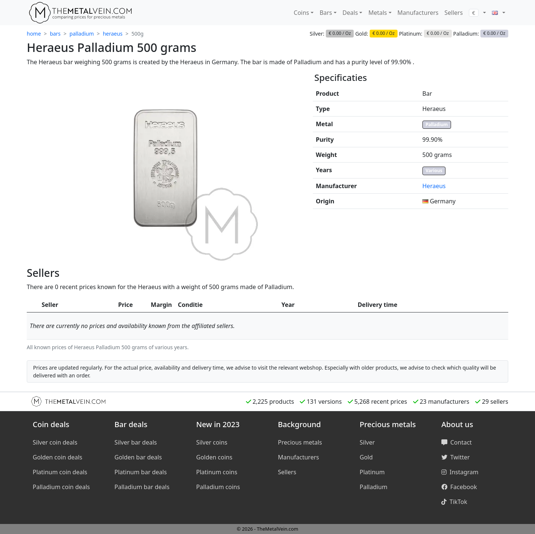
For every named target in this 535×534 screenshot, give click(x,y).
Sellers (453, 13)
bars (55, 33)
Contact (456, 442)
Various (434, 170)
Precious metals (300, 442)
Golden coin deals (57, 457)
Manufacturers (418, 13)
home (34, 33)
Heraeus (434, 186)
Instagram (460, 472)
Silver (367, 442)
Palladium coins (218, 487)
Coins (301, 13)
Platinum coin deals (60, 472)
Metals (377, 13)
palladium (81, 33)
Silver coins (211, 442)
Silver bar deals (135, 442)
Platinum (372, 472)
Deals (350, 13)
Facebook (459, 487)
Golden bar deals (138, 457)
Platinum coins (216, 472)
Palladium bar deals (141, 487)
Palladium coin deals (61, 487)
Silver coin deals (55, 442)
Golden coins (214, 457)
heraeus (113, 33)
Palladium (437, 124)
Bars (326, 13)
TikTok (454, 502)
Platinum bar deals (140, 472)
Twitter (455, 457)
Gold (366, 457)
